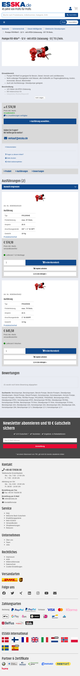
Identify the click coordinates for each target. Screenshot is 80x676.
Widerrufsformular (13, 562)
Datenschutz (11, 564)
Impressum (10, 557)
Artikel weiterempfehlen (13, 162)
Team (8, 542)
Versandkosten (11, 523)
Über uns (9, 540)
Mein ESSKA (11, 521)
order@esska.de (9, 499)
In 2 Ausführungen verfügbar (15, 116)
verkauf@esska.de (16, 138)
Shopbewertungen (13, 525)
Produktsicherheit (10, 237)
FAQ (8, 513)
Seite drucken (10, 158)
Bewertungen (38, 171)
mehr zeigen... (40, 98)
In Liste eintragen (40, 274)
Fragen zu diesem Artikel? (14, 154)
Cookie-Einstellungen (14, 567)
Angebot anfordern (40, 268)
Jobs (8, 545)
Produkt (7, 171)
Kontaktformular (9, 502)
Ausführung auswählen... (40, 121)
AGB (8, 559)
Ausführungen (21, 171)
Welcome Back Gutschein (16, 516)
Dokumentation (10, 147)
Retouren (9, 528)
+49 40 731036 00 (12, 470)
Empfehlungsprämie (13, 518)
